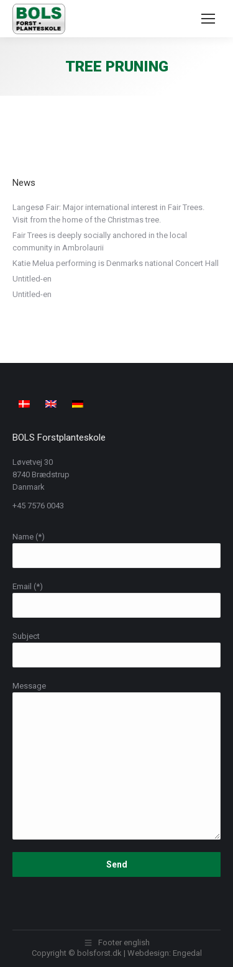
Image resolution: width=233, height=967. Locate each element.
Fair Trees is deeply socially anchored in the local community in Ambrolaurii (99, 241)
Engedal (187, 953)
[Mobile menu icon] (208, 18)
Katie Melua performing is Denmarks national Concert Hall (115, 263)
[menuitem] (25, 403)
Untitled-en (32, 278)
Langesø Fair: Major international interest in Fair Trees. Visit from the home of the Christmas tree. (108, 213)
